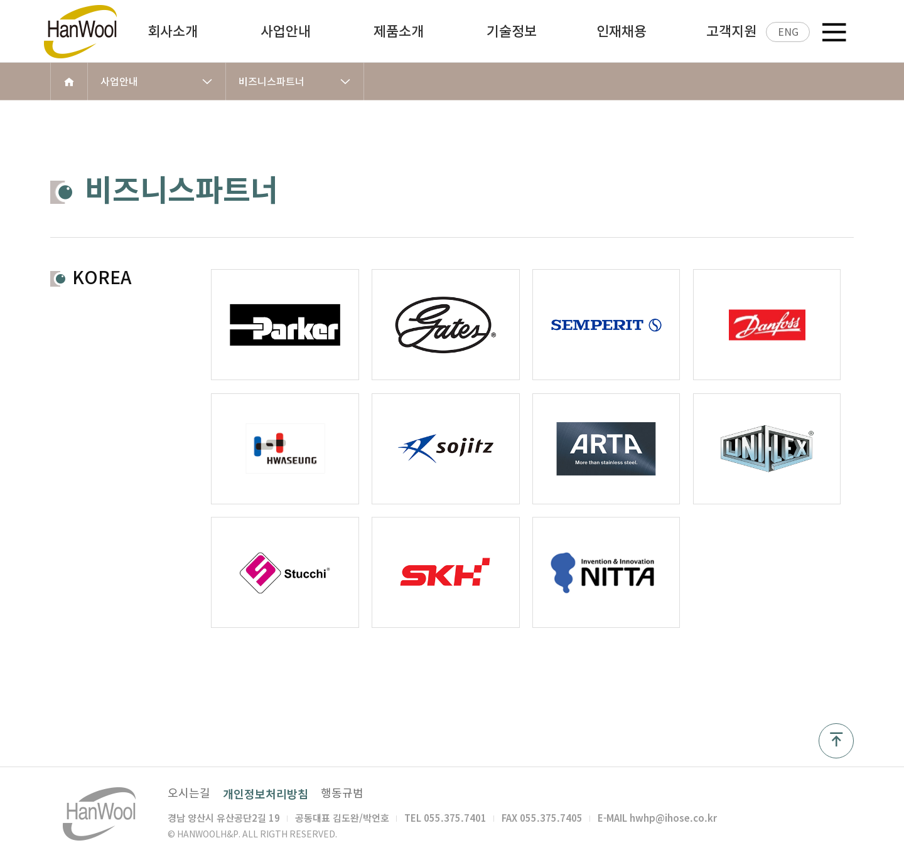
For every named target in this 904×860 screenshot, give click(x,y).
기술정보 (512, 31)
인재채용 (621, 31)
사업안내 (286, 31)
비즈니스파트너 (295, 81)
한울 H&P (92, 31)
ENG (788, 32)
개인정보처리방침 (265, 794)
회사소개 (173, 31)
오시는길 (189, 793)
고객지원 (731, 31)
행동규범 (342, 793)
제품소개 (399, 31)
